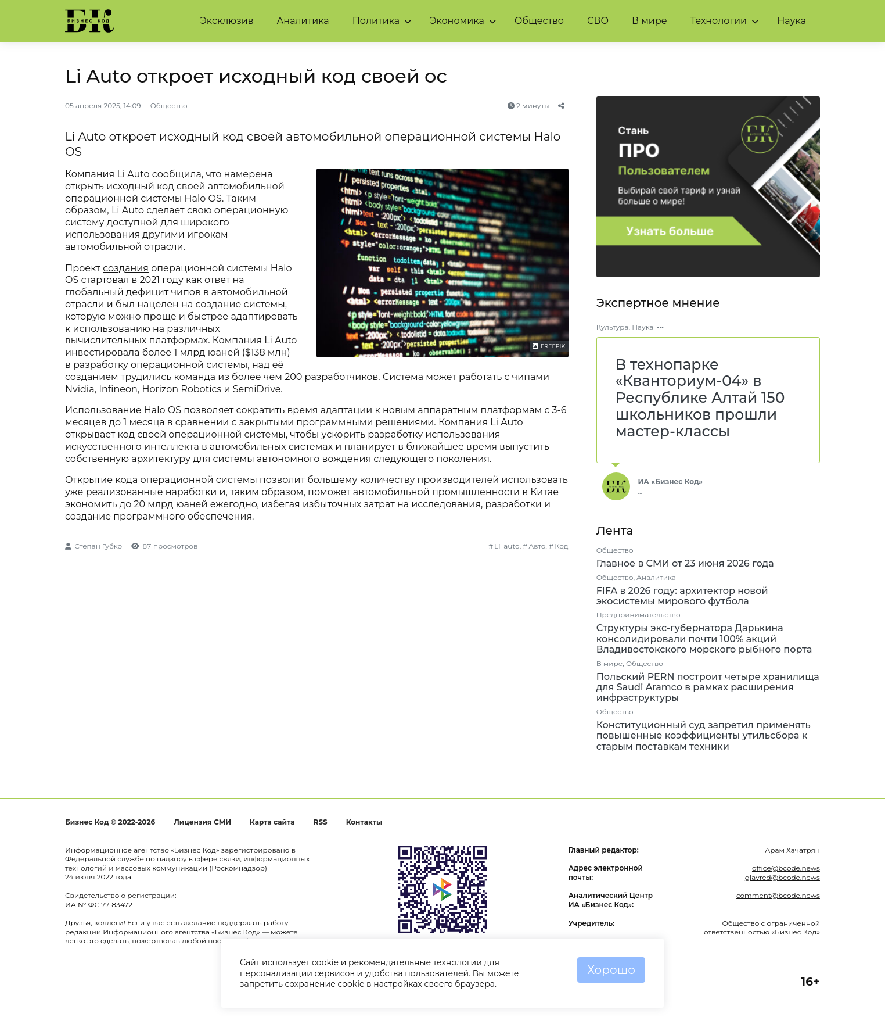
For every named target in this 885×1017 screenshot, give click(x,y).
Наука (791, 20)
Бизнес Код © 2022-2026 (110, 822)
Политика (376, 20)
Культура (612, 327)
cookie (325, 962)
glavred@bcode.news (782, 877)
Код (561, 546)
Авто (536, 546)
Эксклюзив (227, 20)
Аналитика (302, 20)
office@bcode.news (786, 868)
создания (126, 268)
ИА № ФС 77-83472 (98, 904)
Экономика (457, 20)
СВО (598, 20)
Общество (539, 20)
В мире (649, 20)
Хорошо (611, 970)
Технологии (718, 20)
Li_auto (506, 546)
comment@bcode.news (778, 895)
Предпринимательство (638, 614)
